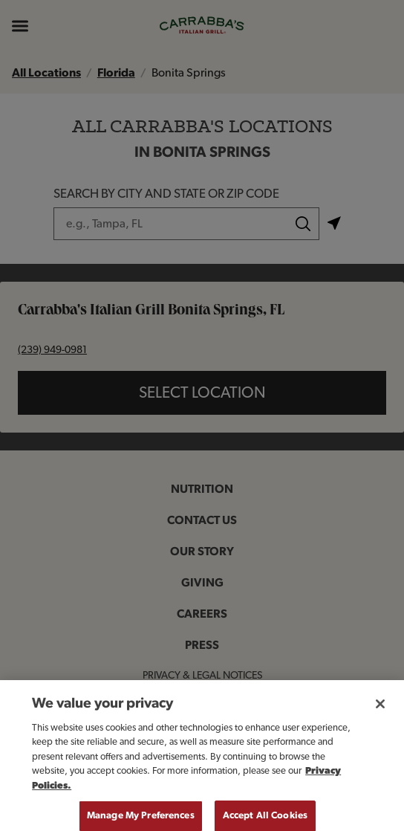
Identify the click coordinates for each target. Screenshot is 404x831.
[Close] (380, 710)
